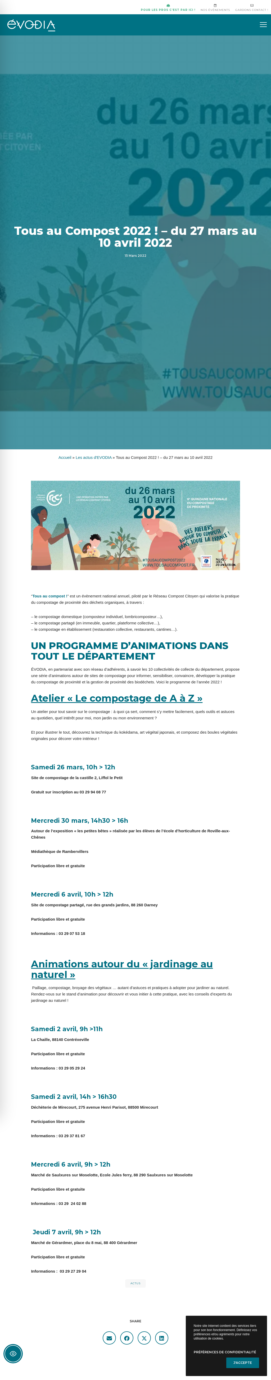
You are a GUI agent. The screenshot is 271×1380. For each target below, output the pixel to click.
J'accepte (242, 1363)
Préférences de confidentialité (225, 1352)
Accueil (64, 457)
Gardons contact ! (251, 8)
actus (135, 1283)
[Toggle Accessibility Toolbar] (13, 1354)
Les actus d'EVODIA (93, 457)
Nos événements (215, 8)
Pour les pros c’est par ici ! (168, 8)
